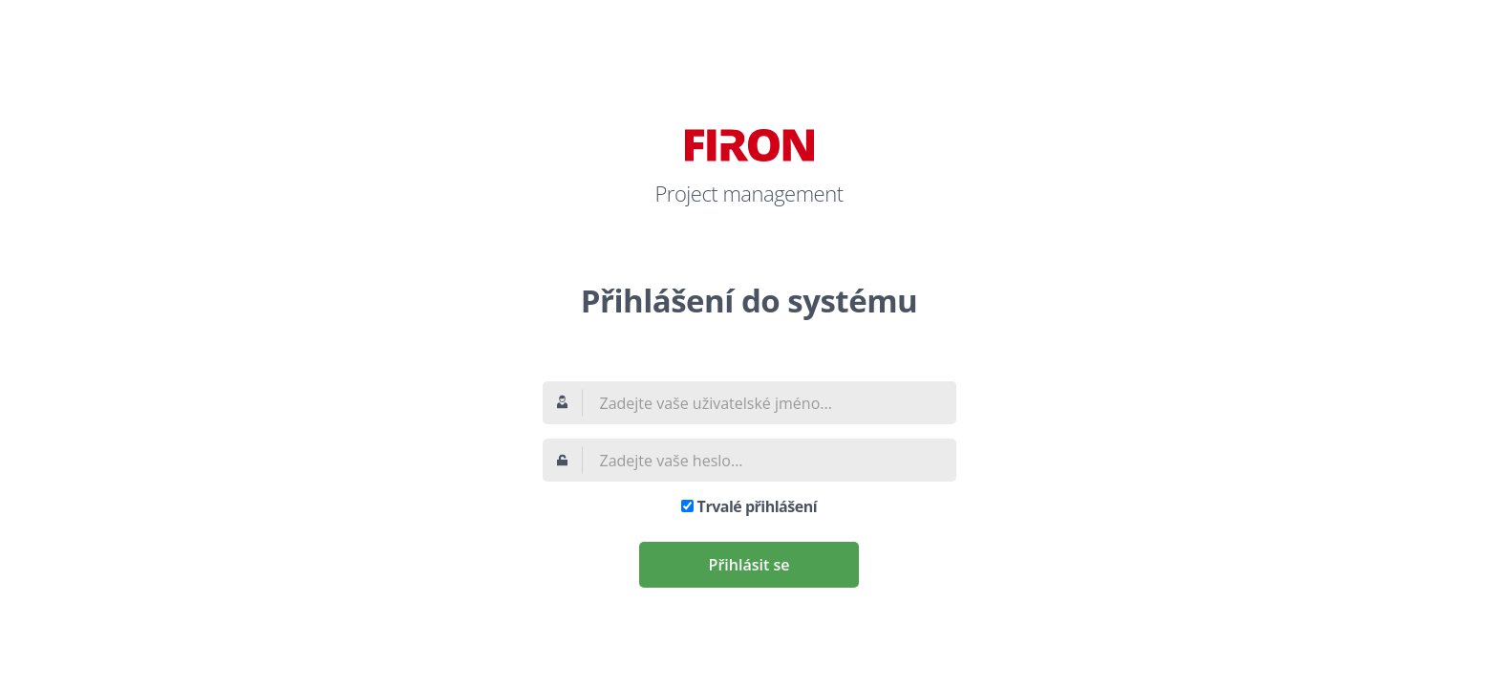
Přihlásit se (749, 564)
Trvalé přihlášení (757, 506)
